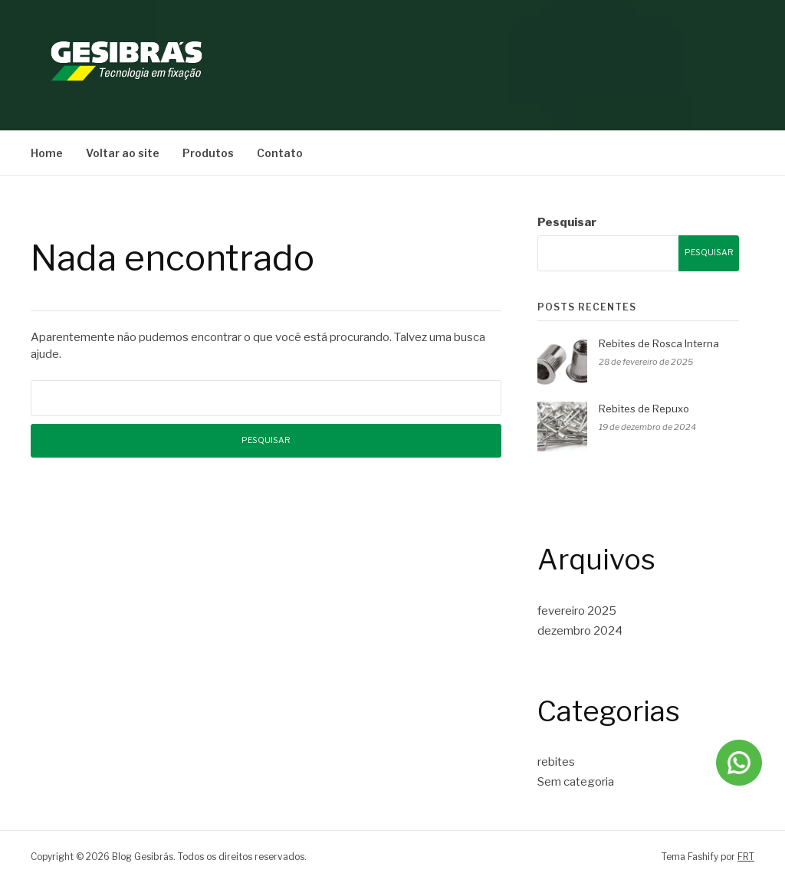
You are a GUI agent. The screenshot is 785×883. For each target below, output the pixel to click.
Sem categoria (575, 782)
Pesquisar (566, 222)
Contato (280, 152)
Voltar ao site (122, 152)
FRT (745, 856)
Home (47, 152)
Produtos (208, 152)
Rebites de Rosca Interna (659, 343)
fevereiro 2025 (576, 611)
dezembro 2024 (579, 631)
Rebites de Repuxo (644, 408)
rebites (556, 762)
